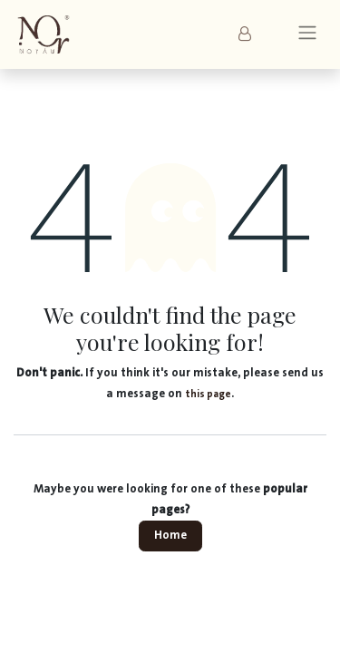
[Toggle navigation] (307, 35)
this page (208, 394)
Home (170, 535)
